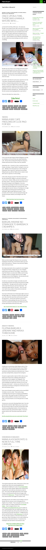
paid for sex (5, 109)
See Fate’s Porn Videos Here (15, 525)
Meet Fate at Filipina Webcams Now (15, 523)
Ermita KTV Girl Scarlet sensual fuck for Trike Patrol (37, 23)
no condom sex (22, 107)
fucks (21, 533)
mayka (4, 427)
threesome (21, 427)
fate (9, 533)
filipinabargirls (35, 51)
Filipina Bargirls (6, 1)
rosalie (11, 109)
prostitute (14, 210)
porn (13, 427)
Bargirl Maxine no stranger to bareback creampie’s (15, 224)
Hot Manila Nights (23, 486)
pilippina (5, 210)
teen (11, 536)
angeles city (5, 218)
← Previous (12, 542)
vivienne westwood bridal (38, 70)
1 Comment (13, 23)
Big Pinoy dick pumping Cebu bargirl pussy (38, 72)
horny (4, 535)
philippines (10, 316)
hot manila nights (14, 436)
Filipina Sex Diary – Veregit (38, 33)
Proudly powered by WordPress (7, 548)
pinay (9, 210)
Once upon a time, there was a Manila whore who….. (13, 18)
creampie (10, 218)
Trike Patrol (15, 98)
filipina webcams (6, 436)
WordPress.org (36, 105)
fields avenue (16, 218)
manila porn (14, 107)
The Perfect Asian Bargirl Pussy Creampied (37, 62)
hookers (20, 12)
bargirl (4, 533)
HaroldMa (35, 56)
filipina (8, 12)
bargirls (4, 12)
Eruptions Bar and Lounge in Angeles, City (38, 18)
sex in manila (17, 109)
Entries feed (35, 100)
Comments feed (36, 103)
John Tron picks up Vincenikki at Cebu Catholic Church (36, 38)
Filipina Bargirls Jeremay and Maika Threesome (13, 330)
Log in (34, 98)
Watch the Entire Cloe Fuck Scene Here (15, 199)
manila (24, 12)
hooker (21, 207)
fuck (4, 107)
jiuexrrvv (34, 65)
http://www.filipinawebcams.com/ (13, 507)
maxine (4, 316)
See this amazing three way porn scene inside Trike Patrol (15, 416)
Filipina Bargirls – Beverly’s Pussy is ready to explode (38, 57)
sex (23, 316)
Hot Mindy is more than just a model (38, 52)
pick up (15, 316)
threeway (5, 429)
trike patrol (11, 13)
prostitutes (5, 13)
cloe (4, 207)
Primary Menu (44, 1)
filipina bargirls (14, 12)
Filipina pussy (11, 494)
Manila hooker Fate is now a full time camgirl (14, 441)
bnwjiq (34, 60)
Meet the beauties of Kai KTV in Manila (38, 29)
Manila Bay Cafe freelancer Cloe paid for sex (14, 121)
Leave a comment (16, 126)
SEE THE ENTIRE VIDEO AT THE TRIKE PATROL (15, 306)
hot (8, 535)
